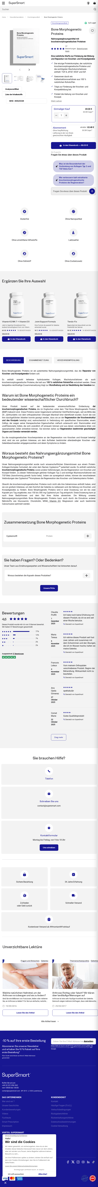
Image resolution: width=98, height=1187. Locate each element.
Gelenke (44, 961)
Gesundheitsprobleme (16, 17)
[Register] (88, 1041)
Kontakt (54, 1101)
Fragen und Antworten (30, 961)
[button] (29, 70)
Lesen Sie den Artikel (25, 1012)
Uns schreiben (49, 847)
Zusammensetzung (39, 360)
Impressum (7, 1126)
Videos (5, 1113)
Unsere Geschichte (10, 1105)
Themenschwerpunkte (79, 961)
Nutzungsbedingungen (81, 1047)
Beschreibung (13, 360)
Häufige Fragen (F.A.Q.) (61, 1105)
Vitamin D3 (54, 501)
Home (4, 17)
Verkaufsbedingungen (61, 1109)
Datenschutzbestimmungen (60, 1047)
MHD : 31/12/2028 (16, 101)
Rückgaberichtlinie (59, 1113)
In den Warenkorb (16, 339)
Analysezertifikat (12, 88)
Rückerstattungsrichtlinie (62, 1118)
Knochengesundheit (34, 17)
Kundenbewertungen (11, 1109)
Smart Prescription (10, 1122)
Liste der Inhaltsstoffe (14, 94)
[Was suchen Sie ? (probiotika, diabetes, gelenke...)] (49, 9)
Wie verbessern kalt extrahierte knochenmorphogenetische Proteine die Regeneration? (72, 180)
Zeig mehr (58, 737)
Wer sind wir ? (8, 1101)
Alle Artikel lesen (50, 1021)
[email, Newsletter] (73, 1041)
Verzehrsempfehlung (68, 360)
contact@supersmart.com (11, 1091)
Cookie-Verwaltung (59, 1126)
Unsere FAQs (49, 588)
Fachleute (6, 1118)
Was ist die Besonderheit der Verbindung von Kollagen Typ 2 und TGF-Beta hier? (73, 166)
